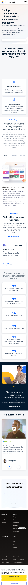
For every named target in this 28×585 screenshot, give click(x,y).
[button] (3, 264)
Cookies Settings (14, 583)
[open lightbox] (14, 429)
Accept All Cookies (14, 576)
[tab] (5, 160)
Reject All (14, 579)
